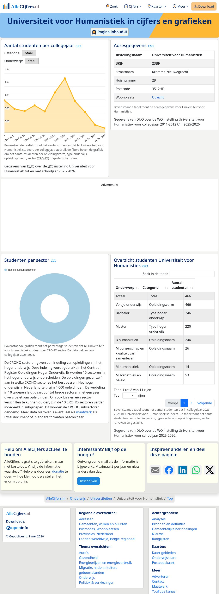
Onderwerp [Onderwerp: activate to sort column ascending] (125, 287)
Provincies (87, 529)
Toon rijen (129, 390)
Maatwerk (160, 581)
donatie (58, 466)
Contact (158, 576)
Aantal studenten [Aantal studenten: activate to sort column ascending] (195, 285)
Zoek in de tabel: (178, 274)
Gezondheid (88, 552)
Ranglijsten (160, 534)
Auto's (84, 547)
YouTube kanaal (164, 586)
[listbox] (29, 53)
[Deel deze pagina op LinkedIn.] (182, 465)
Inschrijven (88, 476)
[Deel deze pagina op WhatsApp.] (196, 465)
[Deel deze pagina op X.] (209, 465)
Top (170, 493)
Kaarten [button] (156, 6)
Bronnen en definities (168, 519)
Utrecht (158, 97)
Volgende (204, 398)
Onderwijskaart (164, 552)
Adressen (86, 514)
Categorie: (12, 53)
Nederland (104, 529)
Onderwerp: (13, 61)
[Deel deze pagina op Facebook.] (169, 465)
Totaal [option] (27, 53)
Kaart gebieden (164, 547)
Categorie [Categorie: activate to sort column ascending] (166, 287)
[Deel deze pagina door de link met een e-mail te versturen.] (155, 465)
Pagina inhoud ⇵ (109, 32)
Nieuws (157, 529)
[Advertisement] (109, 219)
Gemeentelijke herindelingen (174, 524)
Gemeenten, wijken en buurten (103, 519)
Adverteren (160, 571)
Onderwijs (87, 572)
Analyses (159, 514)
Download (204, 6)
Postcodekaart (163, 557)
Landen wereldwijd (93, 534)
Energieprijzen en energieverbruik (105, 557)
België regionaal (122, 534)
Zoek (111, 6)
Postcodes (87, 524)
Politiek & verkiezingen (96, 577)
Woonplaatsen (108, 524)
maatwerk (84, 412)
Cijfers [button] (131, 6)
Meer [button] (179, 6)
